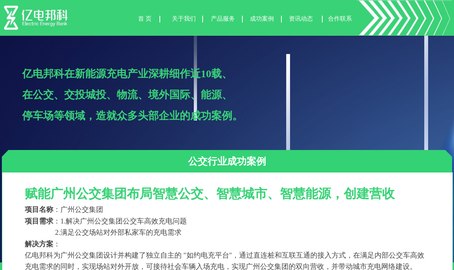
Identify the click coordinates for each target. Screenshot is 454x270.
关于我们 (184, 18)
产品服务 (223, 18)
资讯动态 (301, 18)
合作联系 (340, 18)
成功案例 (262, 18)
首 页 (145, 18)
